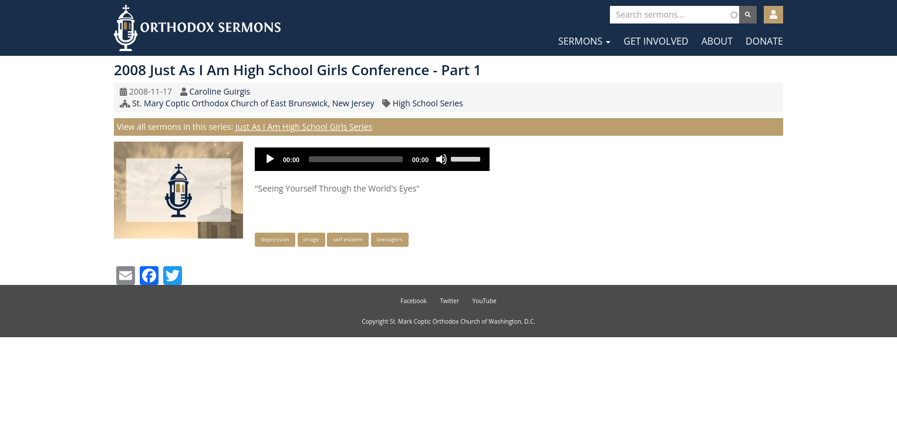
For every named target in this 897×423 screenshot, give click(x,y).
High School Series (428, 103)
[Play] (270, 159)
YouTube (485, 301)
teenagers (390, 239)
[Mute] (441, 159)
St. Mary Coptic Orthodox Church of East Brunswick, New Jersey (253, 103)
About (717, 41)
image (311, 239)
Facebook (413, 301)
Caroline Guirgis (219, 91)
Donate (764, 41)
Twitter (449, 301)
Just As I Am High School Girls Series (303, 126)
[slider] (356, 159)
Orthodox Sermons (197, 28)
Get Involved (655, 41)
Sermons (584, 41)
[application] (372, 159)
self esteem (348, 239)
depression (275, 239)
